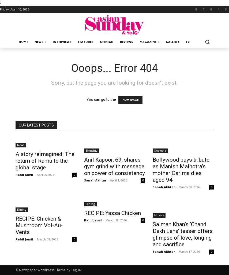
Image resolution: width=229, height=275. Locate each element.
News (21, 145)
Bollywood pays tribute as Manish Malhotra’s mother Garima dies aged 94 (181, 170)
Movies (159, 215)
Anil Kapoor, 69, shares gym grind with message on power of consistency (114, 166)
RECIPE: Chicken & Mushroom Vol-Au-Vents (39, 225)
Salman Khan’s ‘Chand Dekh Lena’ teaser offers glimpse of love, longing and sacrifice (183, 234)
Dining (22, 209)
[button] (207, 42)
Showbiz (91, 151)
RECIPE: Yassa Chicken (112, 213)
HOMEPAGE (130, 100)
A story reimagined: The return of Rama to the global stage (45, 161)
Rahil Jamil (24, 175)
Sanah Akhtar (95, 180)
